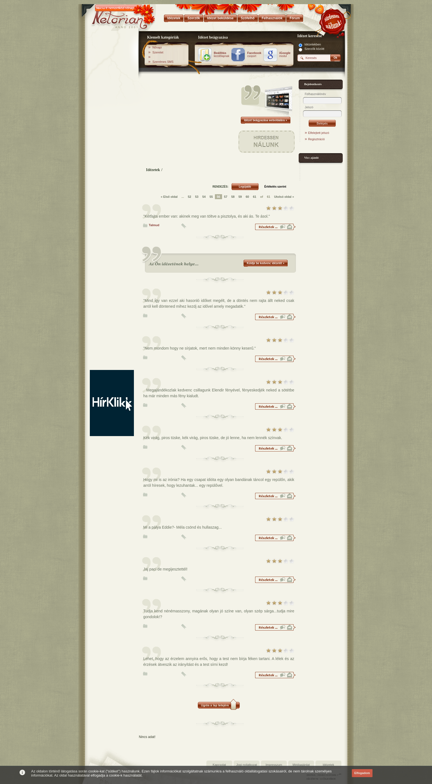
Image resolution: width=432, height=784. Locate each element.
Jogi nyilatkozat (246, 764)
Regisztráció (316, 139)
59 (240, 196)
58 (232, 196)
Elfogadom (362, 773)
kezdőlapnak (221, 55)
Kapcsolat (219, 764)
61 (254, 196)
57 (225, 196)
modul (285, 55)
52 (189, 196)
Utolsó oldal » (284, 196)
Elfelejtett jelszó (318, 132)
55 (211, 196)
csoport (254, 55)
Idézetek (153, 170)
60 (247, 196)
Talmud (154, 225)
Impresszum (274, 764)
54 (204, 196)
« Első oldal (169, 196)
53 (196, 196)
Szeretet (157, 52)
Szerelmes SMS (162, 61)
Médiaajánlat (301, 764)
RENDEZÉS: (220, 186)
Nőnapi (157, 47)
